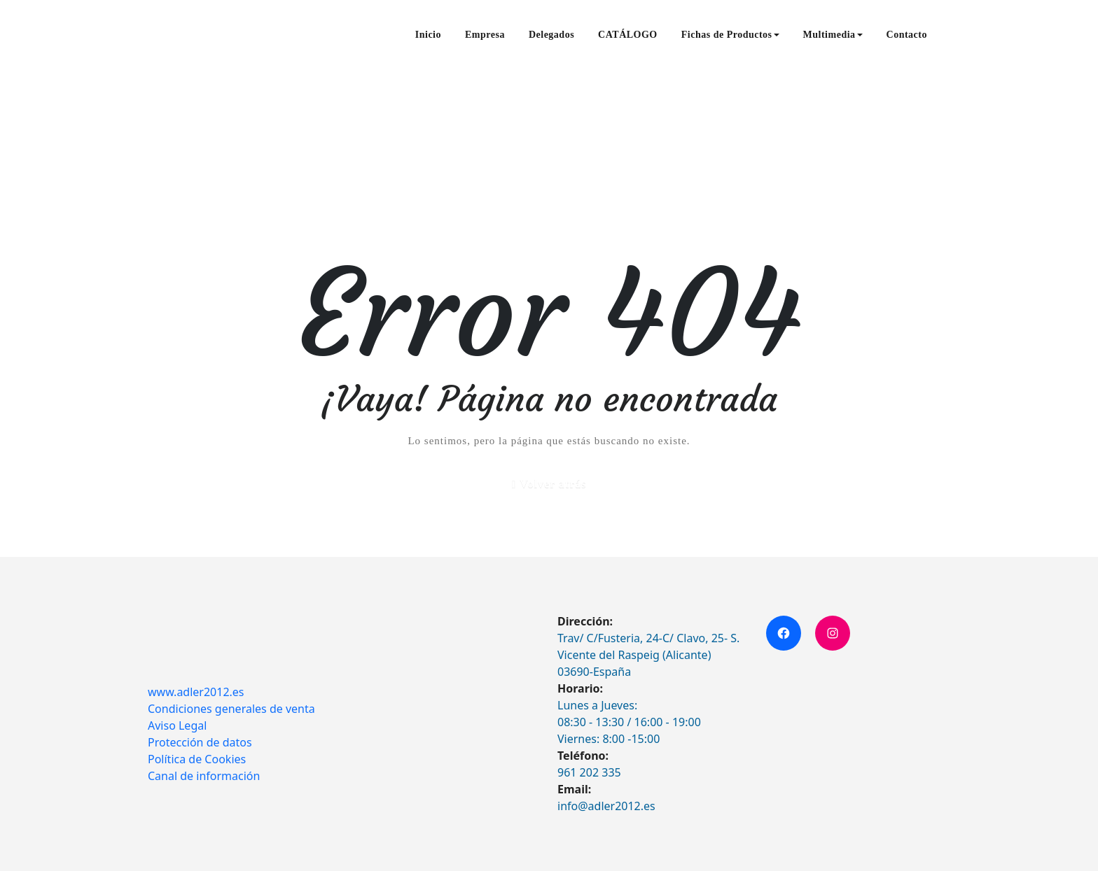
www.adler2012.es (196, 692)
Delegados (551, 34)
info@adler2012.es (606, 806)
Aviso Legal (177, 725)
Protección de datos (200, 742)
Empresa (485, 34)
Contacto (907, 34)
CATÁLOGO (628, 34)
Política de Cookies (197, 759)
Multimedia (833, 34)
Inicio (428, 34)
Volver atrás (553, 484)
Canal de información (204, 776)
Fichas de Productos (730, 34)
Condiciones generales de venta (231, 708)
